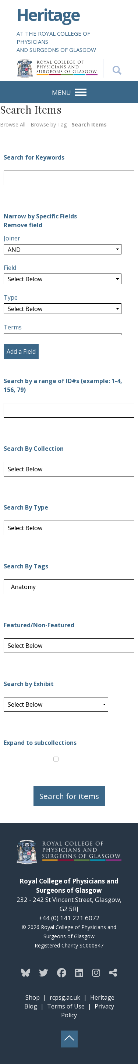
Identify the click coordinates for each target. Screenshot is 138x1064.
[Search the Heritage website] (112, 68)
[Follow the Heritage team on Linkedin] (79, 972)
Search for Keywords (34, 157)
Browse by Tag (49, 124)
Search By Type (26, 507)
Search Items (89, 124)
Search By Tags (26, 566)
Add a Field (21, 351)
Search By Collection (34, 448)
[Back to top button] (69, 1039)
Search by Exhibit (29, 684)
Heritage (48, 14)
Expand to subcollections (40, 743)
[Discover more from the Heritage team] (113, 972)
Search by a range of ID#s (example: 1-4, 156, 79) (63, 385)
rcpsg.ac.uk (65, 997)
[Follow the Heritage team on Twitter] (43, 972)
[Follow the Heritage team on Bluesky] (25, 972)
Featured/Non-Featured (39, 625)
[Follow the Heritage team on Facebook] (61, 972)
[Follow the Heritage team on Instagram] (96, 972)
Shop (32, 997)
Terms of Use (66, 1006)
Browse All (12, 124)
